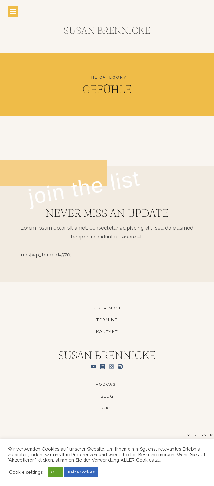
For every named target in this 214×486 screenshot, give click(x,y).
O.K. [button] (55, 472)
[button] (13, 11)
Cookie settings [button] (26, 472)
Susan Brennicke (107, 30)
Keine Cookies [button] (81, 472)
